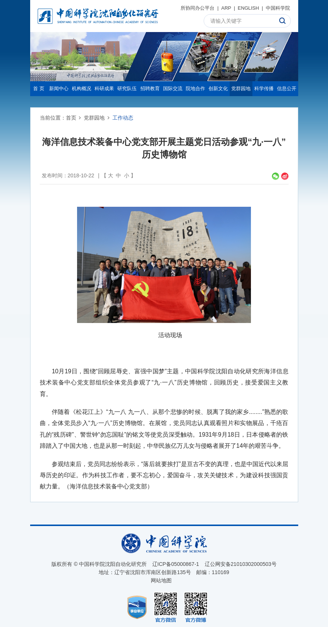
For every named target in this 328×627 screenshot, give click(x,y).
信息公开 (286, 88)
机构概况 (81, 88)
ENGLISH (248, 8)
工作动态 (122, 118)
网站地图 (161, 580)
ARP (226, 8)
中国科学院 (278, 8)
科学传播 (264, 88)
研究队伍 (127, 88)
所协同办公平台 (197, 8)
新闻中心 (59, 88)
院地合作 (195, 88)
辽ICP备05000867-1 (175, 564)
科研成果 (104, 88)
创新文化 (218, 88)
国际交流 (172, 88)
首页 (71, 118)
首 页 (38, 88)
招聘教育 (150, 88)
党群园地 (241, 88)
